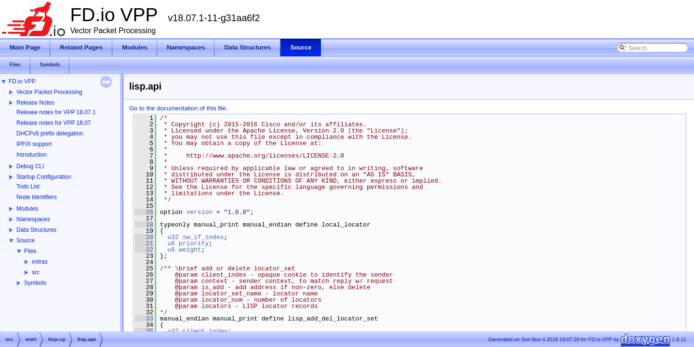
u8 (171, 243)
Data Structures (36, 230)
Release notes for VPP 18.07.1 (56, 112)
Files (30, 251)
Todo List (28, 186)
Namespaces (33, 219)
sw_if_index (203, 237)
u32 (172, 237)
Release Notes (35, 102)
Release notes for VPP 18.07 (53, 123)
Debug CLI (30, 166)
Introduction (31, 154)
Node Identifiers (36, 197)
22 (143, 249)
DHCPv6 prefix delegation (49, 133)
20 (143, 237)
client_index (205, 331)
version (199, 212)
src (36, 272)
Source (25, 240)
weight (190, 249)
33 (143, 318)
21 (143, 243)
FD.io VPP (22, 81)
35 (143, 331)
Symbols (35, 283)
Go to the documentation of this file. (178, 108)
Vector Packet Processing (49, 92)
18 (143, 224)
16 (143, 212)
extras (40, 261)
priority (194, 243)
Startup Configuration (43, 177)
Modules (27, 208)
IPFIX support (34, 144)
